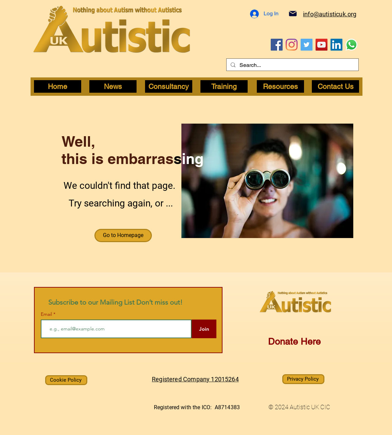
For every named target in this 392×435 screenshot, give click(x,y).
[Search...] (291, 65)
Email (47, 314)
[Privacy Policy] (303, 379)
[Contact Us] (335, 86)
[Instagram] (292, 45)
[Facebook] (277, 45)
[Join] (204, 329)
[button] (123, 235)
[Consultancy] (168, 86)
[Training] (224, 86)
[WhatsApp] (351, 45)
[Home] (57, 86)
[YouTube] (321, 45)
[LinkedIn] (336, 45)
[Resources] (280, 86)
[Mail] (293, 14)
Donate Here (294, 341)
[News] (113, 86)
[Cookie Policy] (66, 380)
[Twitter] (307, 45)
